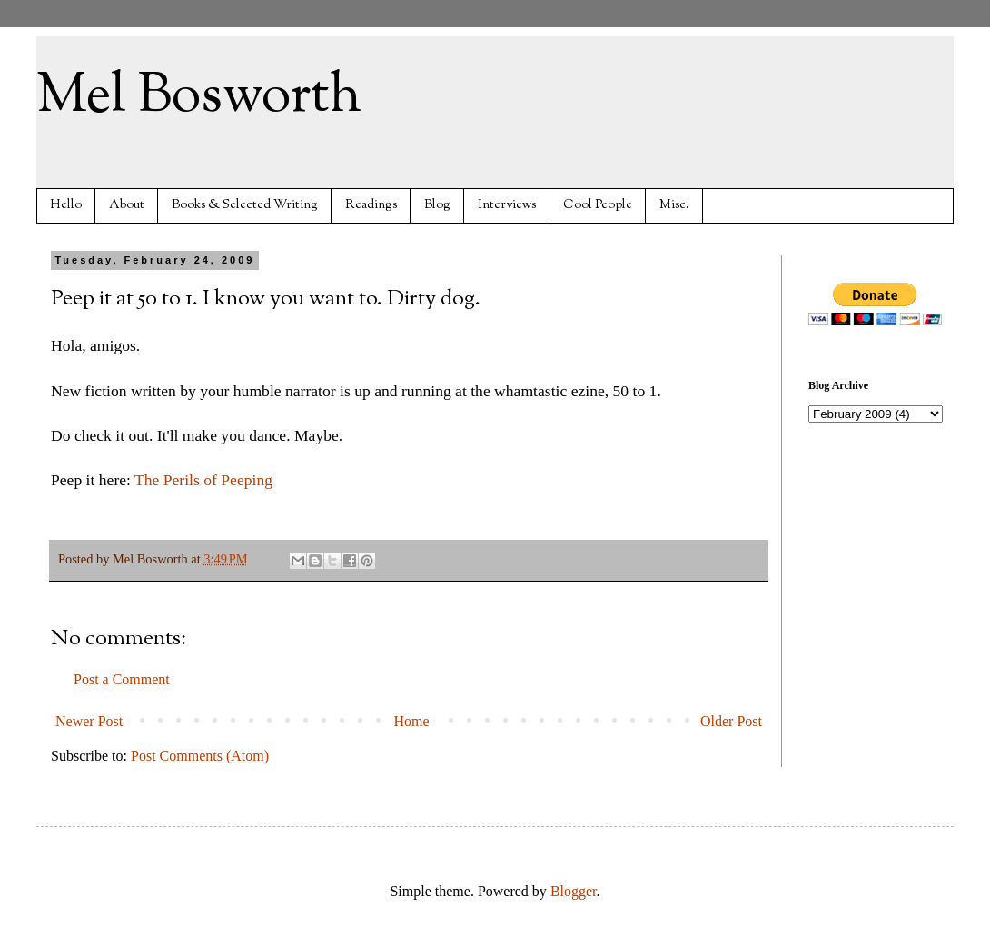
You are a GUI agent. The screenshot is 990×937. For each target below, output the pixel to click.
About (126, 205)
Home (412, 721)
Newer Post (89, 721)
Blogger (573, 891)
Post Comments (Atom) (200, 755)
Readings (371, 205)
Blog (437, 205)
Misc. (674, 205)
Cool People (597, 205)
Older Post (731, 721)
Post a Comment (122, 679)
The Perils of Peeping (203, 480)
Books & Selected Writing (245, 205)
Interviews (507, 205)
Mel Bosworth (198, 96)
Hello (66, 205)
